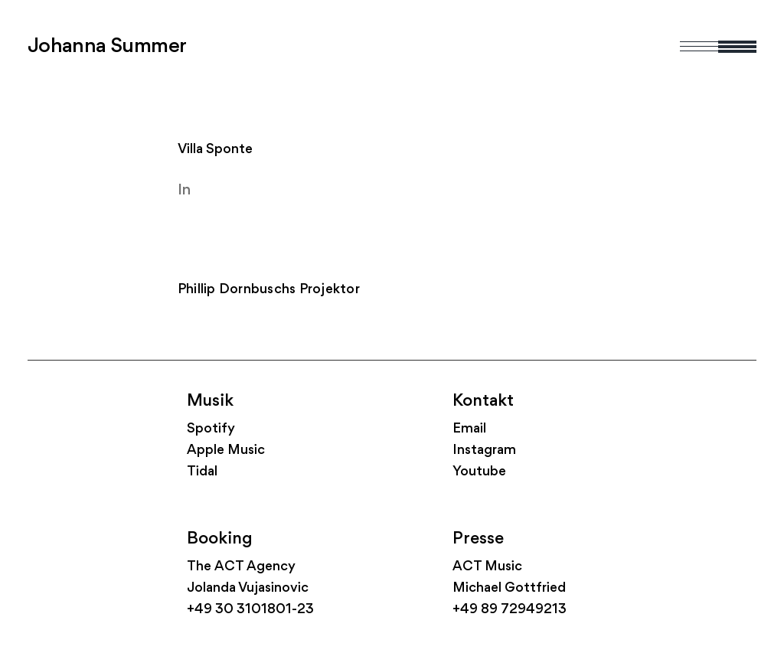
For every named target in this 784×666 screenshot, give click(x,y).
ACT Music (487, 566)
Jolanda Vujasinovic (248, 588)
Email (469, 429)
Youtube (479, 471)
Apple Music (226, 450)
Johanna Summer (107, 47)
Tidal (202, 471)
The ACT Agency (241, 566)
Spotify (211, 429)
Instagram (484, 450)
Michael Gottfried (509, 588)
